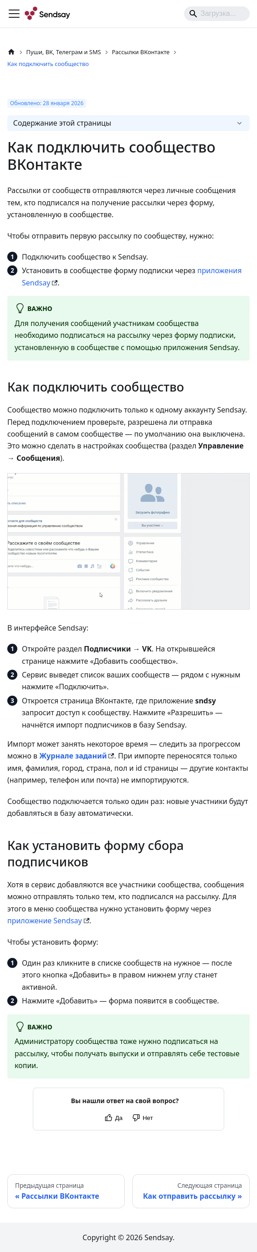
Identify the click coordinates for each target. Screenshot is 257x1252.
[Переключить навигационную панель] (14, 13)
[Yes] (113, 1118)
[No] (142, 1118)
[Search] (217, 13)
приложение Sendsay (44, 921)
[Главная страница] (11, 52)
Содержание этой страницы (62, 123)
